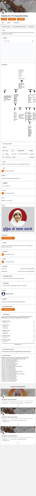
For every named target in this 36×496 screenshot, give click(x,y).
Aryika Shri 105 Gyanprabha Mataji (8, 372)
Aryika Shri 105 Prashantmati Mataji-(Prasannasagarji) (12, 376)
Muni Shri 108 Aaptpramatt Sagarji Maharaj (10, 369)
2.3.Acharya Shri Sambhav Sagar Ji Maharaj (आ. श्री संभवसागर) (30, 98)
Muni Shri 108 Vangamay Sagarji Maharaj (9, 366)
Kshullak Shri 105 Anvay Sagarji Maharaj (9, 377)
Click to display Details (8, 243)
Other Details (16, 22)
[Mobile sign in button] (31, 2)
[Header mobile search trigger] (34, 2)
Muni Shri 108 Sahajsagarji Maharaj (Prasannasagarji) (12, 371)
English (8, 22)
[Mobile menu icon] (2, 2)
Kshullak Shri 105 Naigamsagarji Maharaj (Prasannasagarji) (13, 378)
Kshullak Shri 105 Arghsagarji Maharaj (9, 380)
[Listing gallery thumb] (18, 224)
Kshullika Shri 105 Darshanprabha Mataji (9, 385)
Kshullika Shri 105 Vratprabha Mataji (9, 382)
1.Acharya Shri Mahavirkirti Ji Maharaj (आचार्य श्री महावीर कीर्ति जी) (21, 86)
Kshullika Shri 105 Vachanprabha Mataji (9, 381)
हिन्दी (2, 22)
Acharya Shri (20, 70)
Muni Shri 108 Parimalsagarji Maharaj (9, 370)
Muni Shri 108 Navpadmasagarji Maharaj (9, 365)
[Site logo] (5, 2)
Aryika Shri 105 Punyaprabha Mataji (8, 375)
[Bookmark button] (18, 411)
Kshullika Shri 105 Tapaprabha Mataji (9, 386)
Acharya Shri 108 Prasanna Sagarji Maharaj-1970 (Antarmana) (14, 364)
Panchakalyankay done (8, 314)
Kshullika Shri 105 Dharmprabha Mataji (9, 383)
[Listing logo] (3, 12)
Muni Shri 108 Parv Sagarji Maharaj (8, 367)
